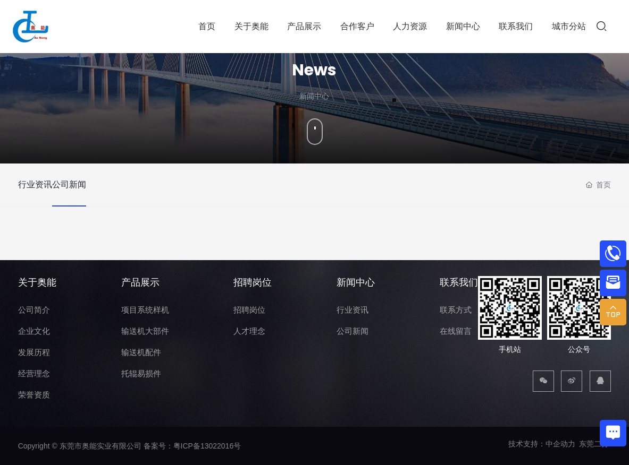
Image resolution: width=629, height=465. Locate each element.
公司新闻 (85, 184)
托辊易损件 (141, 373)
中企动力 (560, 444)
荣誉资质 (34, 394)
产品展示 (140, 282)
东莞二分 (594, 444)
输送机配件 (141, 352)
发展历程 (34, 352)
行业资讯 (35, 184)
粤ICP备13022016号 (207, 446)
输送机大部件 (145, 330)
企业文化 (34, 330)
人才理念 (249, 330)
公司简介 (34, 309)
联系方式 (456, 309)
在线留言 (456, 330)
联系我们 (459, 282)
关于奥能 (37, 282)
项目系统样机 (145, 309)
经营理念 (34, 373)
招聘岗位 (252, 282)
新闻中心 (356, 282)
